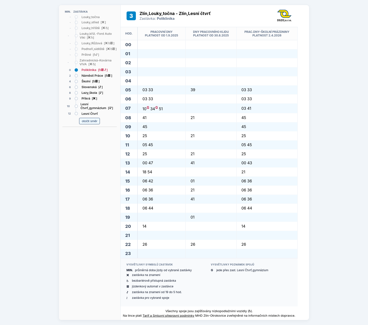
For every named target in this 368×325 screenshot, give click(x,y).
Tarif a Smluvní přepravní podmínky (168, 315)
